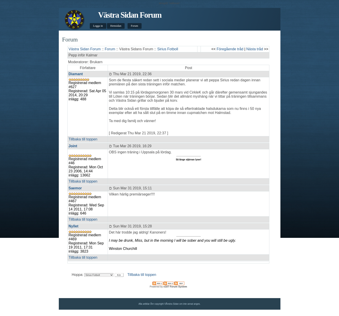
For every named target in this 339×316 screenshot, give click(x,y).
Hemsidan (115, 25)
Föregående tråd (230, 49)
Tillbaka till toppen (83, 139)
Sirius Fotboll (167, 49)
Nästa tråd (254, 49)
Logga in (98, 25)
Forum (134, 25)
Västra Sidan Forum (129, 14)
